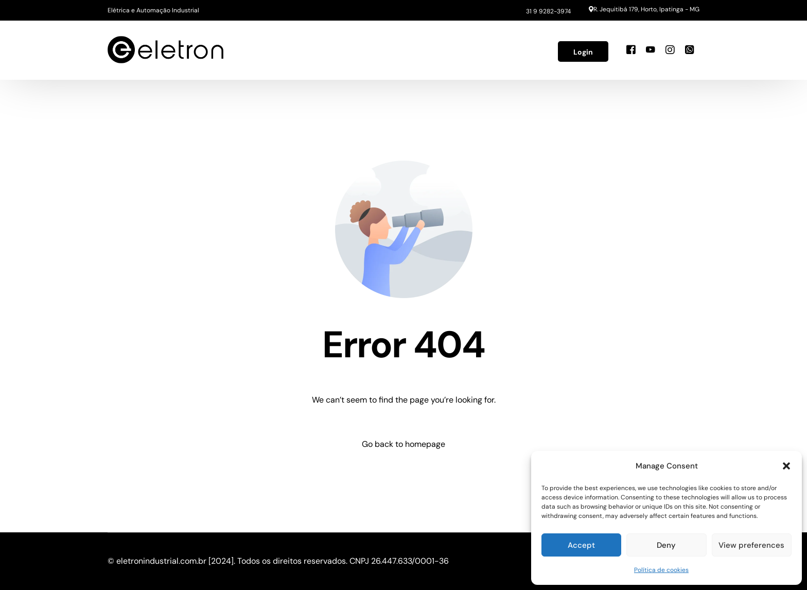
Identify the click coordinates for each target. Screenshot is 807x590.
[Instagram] (670, 49)
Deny (666, 545)
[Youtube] (650, 49)
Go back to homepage (403, 444)
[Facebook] (631, 49)
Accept (581, 545)
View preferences (751, 545)
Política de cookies (661, 570)
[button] (786, 466)
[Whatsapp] (689, 49)
